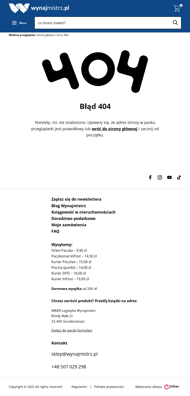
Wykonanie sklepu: (157, 387)
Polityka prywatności (109, 387)
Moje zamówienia (68, 224)
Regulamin (79, 387)
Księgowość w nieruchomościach (83, 212)
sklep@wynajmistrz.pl (74, 354)
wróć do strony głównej (115, 128)
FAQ (55, 231)
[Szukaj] (175, 23)
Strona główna (45, 35)
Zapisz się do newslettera (76, 199)
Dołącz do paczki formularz (71, 330)
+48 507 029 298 (68, 367)
